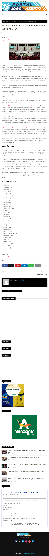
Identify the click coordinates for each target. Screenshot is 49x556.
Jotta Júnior (20, 280)
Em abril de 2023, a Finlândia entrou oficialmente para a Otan (17, 106)
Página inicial (5, 21)
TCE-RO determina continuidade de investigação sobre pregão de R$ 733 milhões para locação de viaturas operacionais (26, 479)
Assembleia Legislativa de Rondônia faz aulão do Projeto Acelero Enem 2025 (26, 451)
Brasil (10, 21)
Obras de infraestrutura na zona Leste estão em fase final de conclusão (26, 471)
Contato (24, 550)
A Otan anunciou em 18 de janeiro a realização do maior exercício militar (20, 127)
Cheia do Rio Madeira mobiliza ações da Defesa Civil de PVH (23, 457)
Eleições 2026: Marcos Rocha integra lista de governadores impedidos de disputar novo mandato (27, 465)
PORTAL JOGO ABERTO (29, 553)
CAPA (19, 550)
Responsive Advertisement (8, 40)
